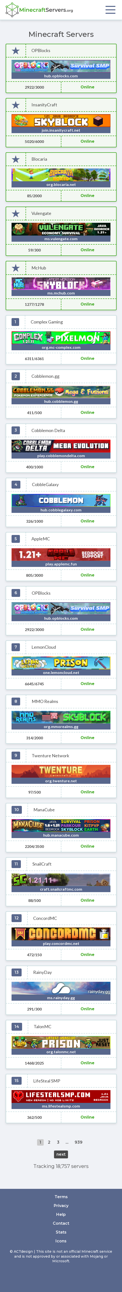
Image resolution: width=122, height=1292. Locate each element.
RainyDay (42, 972)
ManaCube (44, 809)
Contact (61, 1223)
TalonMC (42, 1026)
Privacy (61, 1205)
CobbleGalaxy (45, 484)
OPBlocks (40, 50)
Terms (61, 1196)
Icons (61, 1241)
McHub (38, 267)
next (61, 1154)
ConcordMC (45, 918)
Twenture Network (50, 755)
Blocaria (39, 159)
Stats (61, 1232)
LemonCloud (43, 647)
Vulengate (41, 213)
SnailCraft (42, 864)
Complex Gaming (47, 321)
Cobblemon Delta (48, 430)
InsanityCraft (44, 104)
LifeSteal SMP (46, 1080)
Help (61, 1214)
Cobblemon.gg (45, 376)
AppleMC (40, 538)
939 (78, 1142)
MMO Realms (45, 701)
